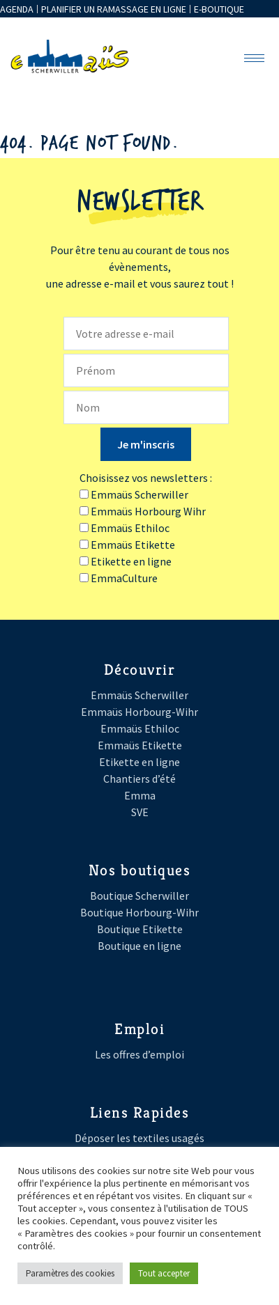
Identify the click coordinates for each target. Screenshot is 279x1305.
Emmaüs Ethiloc (139, 728)
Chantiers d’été (139, 779)
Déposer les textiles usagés (139, 1138)
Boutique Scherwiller (139, 895)
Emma (140, 795)
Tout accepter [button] (164, 1273)
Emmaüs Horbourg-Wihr (139, 712)
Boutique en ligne (139, 946)
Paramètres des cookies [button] (70, 1273)
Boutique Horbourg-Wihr (139, 912)
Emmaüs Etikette (140, 745)
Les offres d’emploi (139, 1054)
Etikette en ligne (139, 762)
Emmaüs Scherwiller (139, 695)
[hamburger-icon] (254, 58)
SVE (140, 812)
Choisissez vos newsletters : (146, 478)
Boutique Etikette (140, 929)
